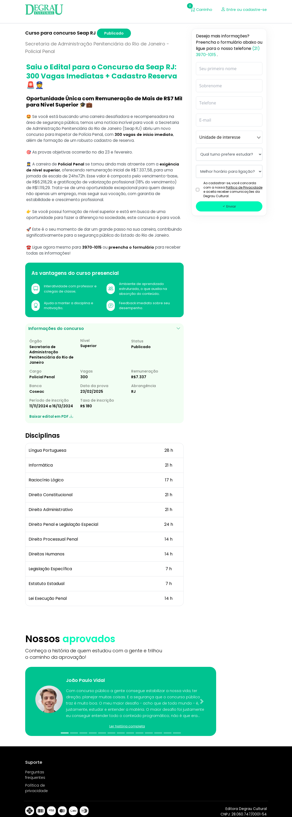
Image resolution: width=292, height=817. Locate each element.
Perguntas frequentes (35, 767)
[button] (118, 690)
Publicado (114, 34)
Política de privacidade (36, 780)
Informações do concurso (104, 352)
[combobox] (229, 137)
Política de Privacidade (244, 188)
